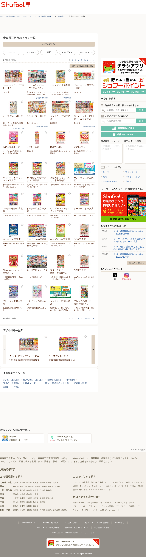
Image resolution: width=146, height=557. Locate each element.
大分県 (42, 510)
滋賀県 (35, 498)
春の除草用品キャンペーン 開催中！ (60, 152)
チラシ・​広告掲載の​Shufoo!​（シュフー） (16, 16)
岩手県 (29, 483)
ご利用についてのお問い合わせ (96, 523)
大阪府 (16, 498)
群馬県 (57, 486)
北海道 (16, 483)
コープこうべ (86, 510)
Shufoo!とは (119, 523)
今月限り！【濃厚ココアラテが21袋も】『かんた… (60, 278)
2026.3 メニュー (80, 92)
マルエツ (97, 506)
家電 (49, 52)
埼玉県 (31, 486)
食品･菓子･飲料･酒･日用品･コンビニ (96, 482)
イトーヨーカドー (80, 506)
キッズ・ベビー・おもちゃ (102, 486)
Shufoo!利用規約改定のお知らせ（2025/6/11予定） (128, 232)
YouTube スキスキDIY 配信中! (84, 245)
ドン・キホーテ (91, 503)
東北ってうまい (32, 123)
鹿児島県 (56, 510)
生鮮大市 (30, 151)
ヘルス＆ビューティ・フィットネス (103, 490)
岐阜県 (29, 494)
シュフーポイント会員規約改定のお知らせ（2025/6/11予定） (129, 240)
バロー (96, 510)
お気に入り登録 (22, 71)
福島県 (55, 483)
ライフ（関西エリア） (111, 506)
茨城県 (44, 486)
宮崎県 (49, 510)
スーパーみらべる (120, 503)
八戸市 (46, 383)
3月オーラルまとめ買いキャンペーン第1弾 (84, 186)
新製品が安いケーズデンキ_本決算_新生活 (37, 245)
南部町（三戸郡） (11, 387)
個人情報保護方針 (102, 528)
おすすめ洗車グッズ (34, 277)
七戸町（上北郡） (31, 383)
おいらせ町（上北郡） (33, 380)
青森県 (61, 16)
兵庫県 (22, 498)
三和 (102, 510)
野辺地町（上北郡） (61, 383)
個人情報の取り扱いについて (76, 528)
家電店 (75, 486)
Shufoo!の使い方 (28, 523)
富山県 (35, 490)
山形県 (49, 483)
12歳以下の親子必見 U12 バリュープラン (60, 245)
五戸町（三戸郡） (11, 383)
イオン (131, 503)
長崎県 (29, 510)
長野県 (22, 490)
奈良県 (42, 498)
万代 (90, 506)
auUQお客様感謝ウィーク (83, 215)
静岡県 (22, 494)
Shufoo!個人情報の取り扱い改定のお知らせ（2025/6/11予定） (128, 247)
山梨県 (16, 490)
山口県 (42, 502)
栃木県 (50, 486)
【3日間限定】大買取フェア (60, 185)
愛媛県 (29, 506)
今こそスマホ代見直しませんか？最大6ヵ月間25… (13, 152)
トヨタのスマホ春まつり (12, 215)
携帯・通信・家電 (80, 490)
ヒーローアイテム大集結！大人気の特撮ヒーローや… (60, 93)
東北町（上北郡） (55, 380)
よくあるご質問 (70, 523)
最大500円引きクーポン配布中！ (13, 245)
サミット (76, 510)
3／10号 (6, 92)
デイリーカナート (112, 510)
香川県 (22, 506)
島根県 (35, 502)
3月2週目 (53, 123)
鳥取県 (29, 502)
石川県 (42, 490)
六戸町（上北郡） (11, 380)
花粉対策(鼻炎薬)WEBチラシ (13, 309)
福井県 (49, 490)
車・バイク (119, 486)
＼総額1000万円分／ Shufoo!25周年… (13, 278)
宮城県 (35, 483)
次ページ (89, 60)
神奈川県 (23, 486)
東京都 (16, 486)
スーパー (11, 52)
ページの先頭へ (138, 450)
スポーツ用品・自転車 (134, 486)
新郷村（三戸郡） (82, 383)
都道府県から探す (46, 16)
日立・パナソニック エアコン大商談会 (60, 216)
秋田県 (42, 483)
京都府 (29, 498)
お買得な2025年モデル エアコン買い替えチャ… (13, 186)
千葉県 (37, 486)
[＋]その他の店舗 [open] (42, 98)
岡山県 (16, 502)
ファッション (30, 52)
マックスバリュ (105, 503)
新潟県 (29, 490)
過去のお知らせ (136, 263)
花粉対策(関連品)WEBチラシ (36, 309)
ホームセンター (86, 52)
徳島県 (16, 506)
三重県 (35, 494)
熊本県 (35, 510)
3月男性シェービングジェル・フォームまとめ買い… (60, 309)
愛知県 (16, 494)
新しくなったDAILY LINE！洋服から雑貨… (13, 124)
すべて (127, 181)
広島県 (22, 502)
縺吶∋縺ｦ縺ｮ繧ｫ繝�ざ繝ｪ (82, 66)
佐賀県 (22, 510)
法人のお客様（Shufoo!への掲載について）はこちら (73, 532)
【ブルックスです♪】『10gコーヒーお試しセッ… (84, 309)
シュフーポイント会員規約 (48, 528)
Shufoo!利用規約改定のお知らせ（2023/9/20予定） (128, 255)
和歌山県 (49, 498)
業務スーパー (78, 503)
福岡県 (16, 510)
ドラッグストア (67, 52)
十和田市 (71, 380)
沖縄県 (64, 510)
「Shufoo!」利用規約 (49, 523)
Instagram (126, 276)
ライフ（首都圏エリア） (131, 506)
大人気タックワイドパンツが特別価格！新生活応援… (37, 93)
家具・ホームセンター (135, 482)
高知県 (35, 506)
